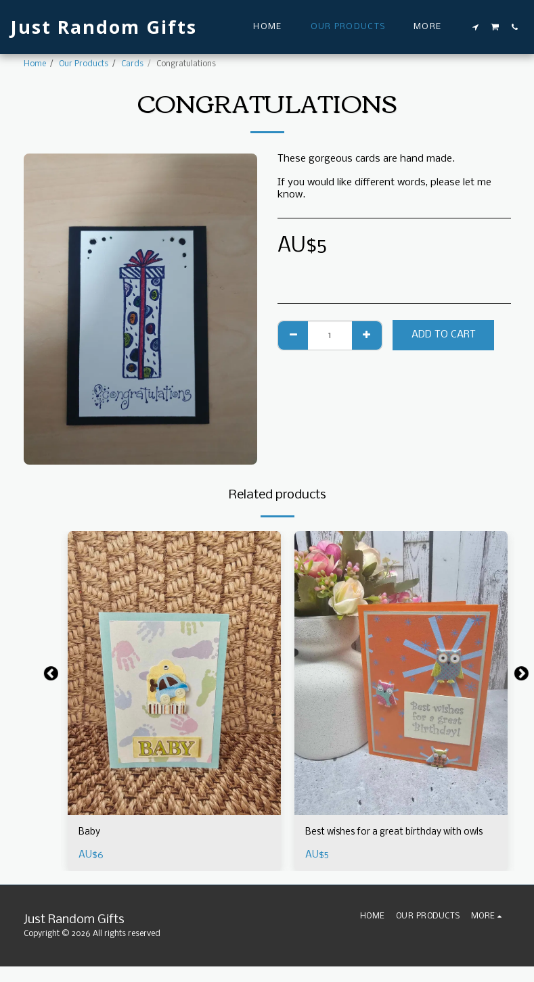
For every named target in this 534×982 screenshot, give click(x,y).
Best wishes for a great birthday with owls (390, 839)
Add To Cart (443, 334)
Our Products (83, 64)
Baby (90, 832)
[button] (476, 27)
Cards (132, 64)
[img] (174, 673)
